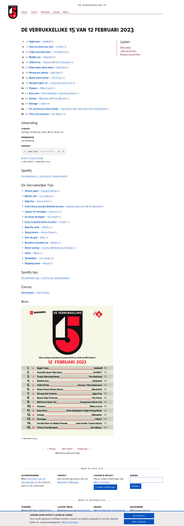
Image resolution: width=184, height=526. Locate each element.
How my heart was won (41, 46)
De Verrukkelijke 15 (92, 5)
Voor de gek (31, 237)
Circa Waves (46, 196)
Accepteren (139, 515)
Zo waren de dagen (35, 216)
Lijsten (34, 12)
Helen (28, 253)
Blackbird (61, 67)
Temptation (30, 258)
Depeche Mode (49, 190)
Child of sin (35, 62)
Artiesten (45, 12)
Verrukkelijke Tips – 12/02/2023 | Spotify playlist (45, 278)
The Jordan (45, 258)
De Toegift (53, 216)
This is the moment (39, 114)
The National (60, 51)
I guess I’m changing (35, 211)
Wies (42, 237)
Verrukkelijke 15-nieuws (110, 510)
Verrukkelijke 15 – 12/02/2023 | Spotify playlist (44, 176)
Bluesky (74, 482)
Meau (37, 253)
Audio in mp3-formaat (32, 158)
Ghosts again (31, 190)
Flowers (33, 88)
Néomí (46, 263)
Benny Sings (47, 232)
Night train (34, 41)
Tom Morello (60, 98)
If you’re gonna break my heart (40, 222)
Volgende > (83, 448)
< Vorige (51, 448)
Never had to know (39, 77)
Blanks (54, 242)
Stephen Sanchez (75, 206)
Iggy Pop (55, 72)
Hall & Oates (43, 292)
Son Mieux (57, 114)
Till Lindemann (63, 62)
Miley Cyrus (46, 88)
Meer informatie (102, 482)
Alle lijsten (67, 448)
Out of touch (27, 292)
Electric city (31, 196)
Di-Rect (60, 46)
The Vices (57, 77)
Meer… (66, 12)
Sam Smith (66, 108)
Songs (56, 12)
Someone (54, 211)
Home (24, 12)
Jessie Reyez (100, 108)
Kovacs (47, 62)
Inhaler (63, 222)
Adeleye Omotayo (64, 247)
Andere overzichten (130, 54)
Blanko (45, 227)
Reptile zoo (35, 57)
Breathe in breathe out (36, 242)
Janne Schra (43, 201)
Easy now (34, 93)
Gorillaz (46, 247)
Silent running (32, 247)
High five (29, 201)
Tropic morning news (40, 51)
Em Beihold (95, 206)
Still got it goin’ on (38, 83)
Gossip (32, 98)
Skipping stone (32, 263)
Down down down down (41, 67)
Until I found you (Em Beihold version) (44, 206)
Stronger (33, 103)
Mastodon (62, 482)
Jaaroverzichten (128, 51)
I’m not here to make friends (43, 108)
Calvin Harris (83, 108)
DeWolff (47, 41)
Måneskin (44, 98)
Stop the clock (32, 227)
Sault (43, 103)
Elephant (48, 57)
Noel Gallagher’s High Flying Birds (59, 93)
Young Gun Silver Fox (61, 83)
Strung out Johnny (38, 72)
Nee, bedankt (139, 521)
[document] (92, 518)
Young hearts (31, 232)
